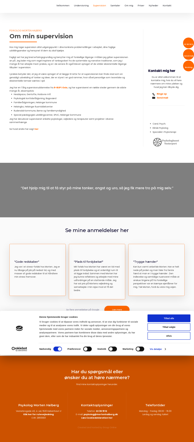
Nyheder (153, 5)
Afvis (169, 423)
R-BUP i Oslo (60, 87)
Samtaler (115, 5)
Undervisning (81, 5)
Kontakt (167, 5)
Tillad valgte (169, 414)
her (36, 129)
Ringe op (162, 93)
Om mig (129, 5)
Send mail (162, 97)
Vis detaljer (156, 436)
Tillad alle (169, 405)
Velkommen (62, 5)
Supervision (99, 5)
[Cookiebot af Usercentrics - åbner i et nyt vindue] (19, 436)
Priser (141, 5)
